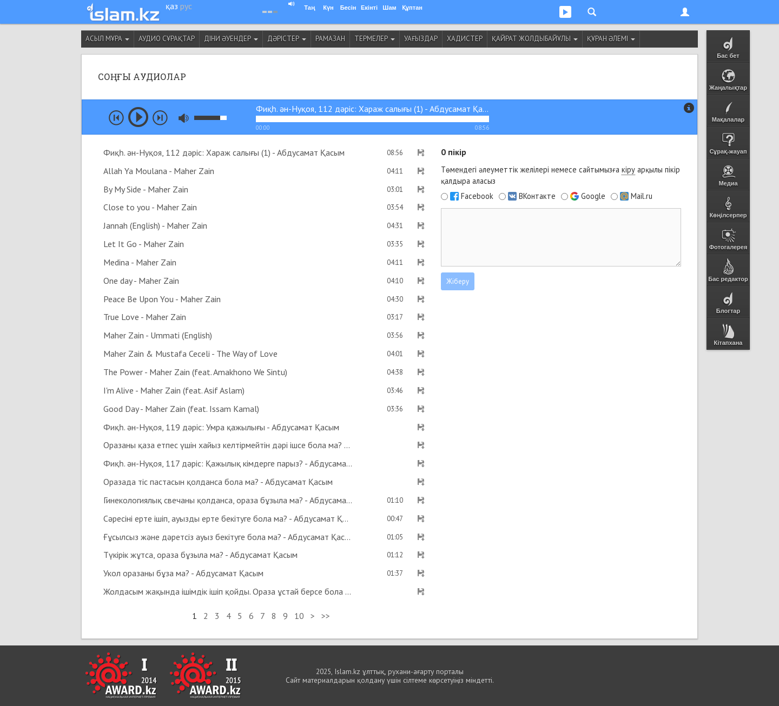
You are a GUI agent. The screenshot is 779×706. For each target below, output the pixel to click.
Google (593, 196)
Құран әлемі (611, 38)
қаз (172, 6)
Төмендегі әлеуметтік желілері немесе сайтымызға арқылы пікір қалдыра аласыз (560, 175)
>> (325, 615)
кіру (628, 169)
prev (116, 117)
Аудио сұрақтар (166, 38)
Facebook (477, 196)
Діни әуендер (231, 38)
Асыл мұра (107, 38)
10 (299, 615)
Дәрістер (286, 38)
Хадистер (465, 38)
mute (184, 118)
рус (186, 6)
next (160, 117)
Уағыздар (421, 38)
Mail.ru (641, 196)
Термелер (374, 38)
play (138, 117)
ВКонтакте (537, 196)
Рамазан (330, 38)
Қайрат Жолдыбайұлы (535, 38)
